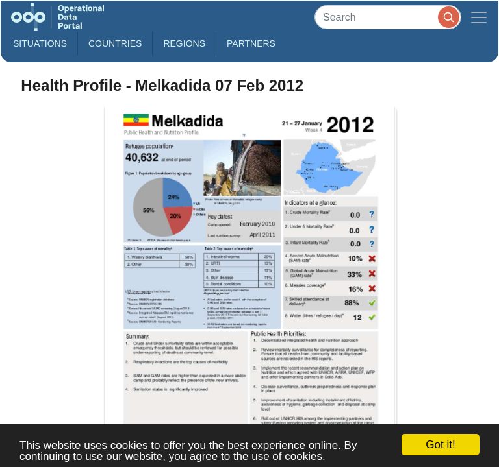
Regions (184, 43)
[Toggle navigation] (478, 17)
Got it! (440, 444)
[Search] (387, 17)
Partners (251, 43)
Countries (115, 43)
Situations (40, 43)
